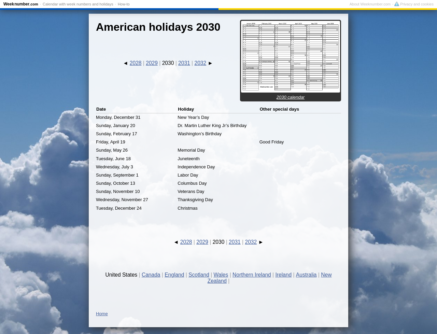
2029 (152, 63)
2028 (136, 63)
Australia (306, 275)
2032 (200, 63)
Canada (151, 275)
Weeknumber (20, 4)
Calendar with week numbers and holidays (78, 4)
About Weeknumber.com (370, 4)
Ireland (283, 275)
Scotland (198, 275)
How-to (124, 4)
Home (102, 313)
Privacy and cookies (414, 4)
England (174, 275)
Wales (221, 275)
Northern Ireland (251, 275)
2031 (184, 63)
